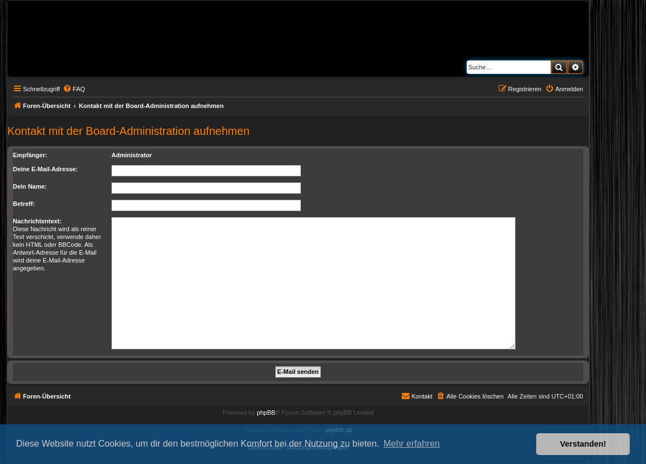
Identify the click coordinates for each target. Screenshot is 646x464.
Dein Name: (30, 186)
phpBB (266, 412)
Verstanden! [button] (583, 443)
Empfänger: (30, 155)
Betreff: (24, 203)
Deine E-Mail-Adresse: (45, 169)
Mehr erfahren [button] (411, 443)
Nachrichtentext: (37, 221)
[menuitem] (74, 89)
